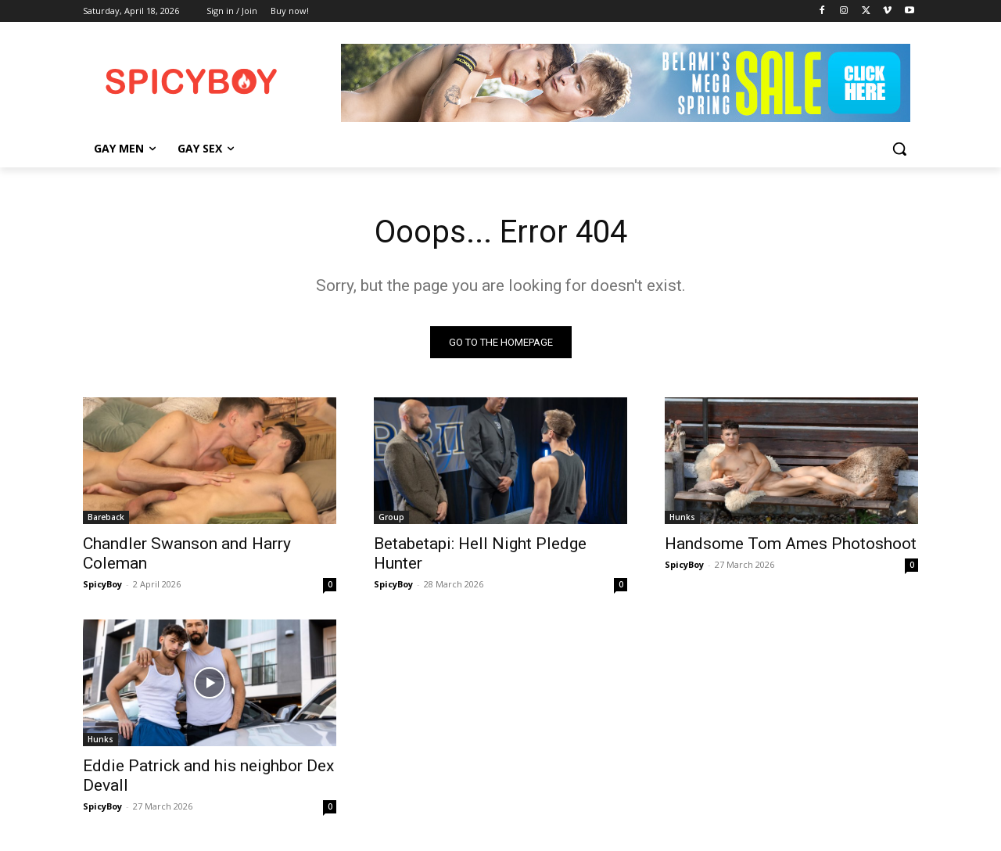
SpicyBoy (102, 584)
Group (391, 517)
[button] (899, 148)
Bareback (106, 517)
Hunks (682, 517)
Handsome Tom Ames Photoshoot (791, 543)
